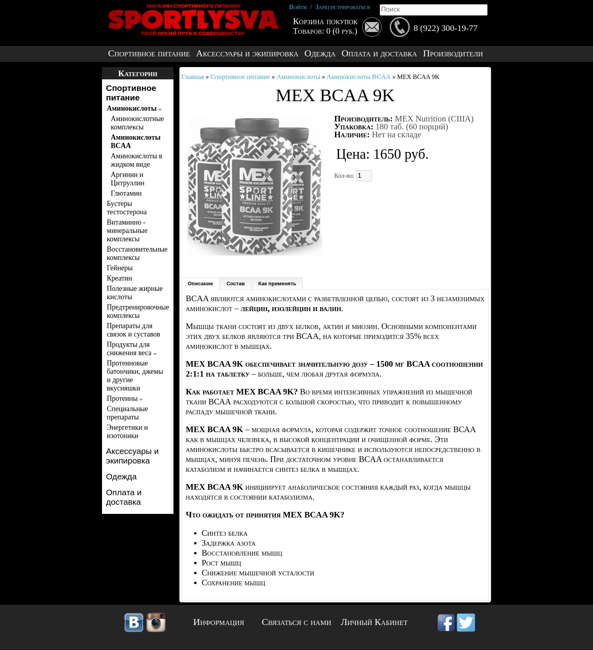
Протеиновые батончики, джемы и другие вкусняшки (135, 375)
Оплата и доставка (379, 53)
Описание (200, 284)
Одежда (319, 53)
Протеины (125, 398)
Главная (192, 77)
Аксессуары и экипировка (247, 53)
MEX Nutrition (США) (434, 118)
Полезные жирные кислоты (135, 293)
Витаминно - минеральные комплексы (127, 230)
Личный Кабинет (374, 622)
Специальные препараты (127, 413)
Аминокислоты (134, 108)
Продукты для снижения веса (132, 348)
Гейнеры (120, 268)
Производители (453, 53)
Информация (218, 622)
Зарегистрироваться (342, 7)
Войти (298, 7)
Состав (236, 284)
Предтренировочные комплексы (135, 311)
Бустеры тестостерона (127, 208)
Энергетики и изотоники (127, 431)
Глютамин (126, 193)
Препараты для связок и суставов (133, 330)
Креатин (119, 278)
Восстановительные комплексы (135, 253)
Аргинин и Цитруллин (127, 179)
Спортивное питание (149, 53)
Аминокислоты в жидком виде (136, 160)
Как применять (277, 284)
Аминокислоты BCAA (136, 141)
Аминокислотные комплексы (136, 123)
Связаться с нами (296, 622)
